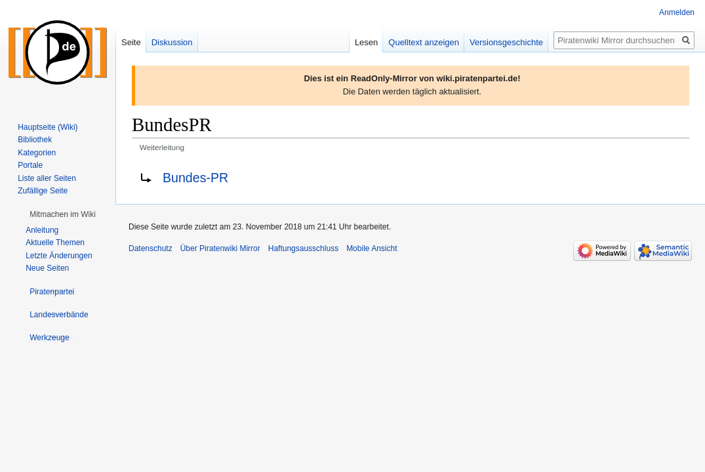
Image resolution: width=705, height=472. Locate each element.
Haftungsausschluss (303, 248)
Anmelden (677, 12)
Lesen (366, 42)
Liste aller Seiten (47, 178)
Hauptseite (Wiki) (47, 127)
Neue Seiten (47, 268)
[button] (63, 214)
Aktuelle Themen (55, 242)
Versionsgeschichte (506, 42)
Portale (30, 165)
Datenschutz (150, 248)
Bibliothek (35, 139)
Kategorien (37, 152)
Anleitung (42, 230)
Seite (131, 42)
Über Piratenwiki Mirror (220, 248)
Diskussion (172, 42)
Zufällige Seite (43, 190)
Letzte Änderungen (59, 255)
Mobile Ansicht (371, 248)
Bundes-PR (195, 177)
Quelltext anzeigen (423, 42)
